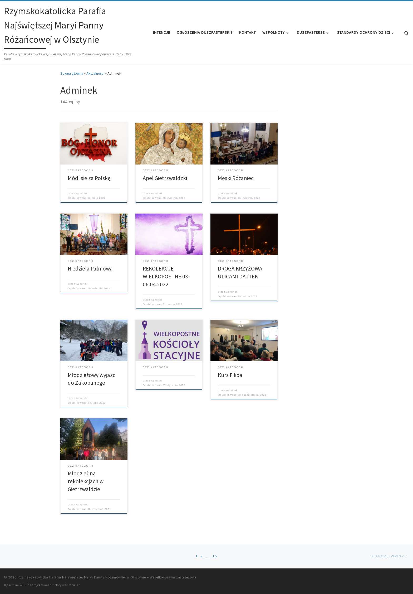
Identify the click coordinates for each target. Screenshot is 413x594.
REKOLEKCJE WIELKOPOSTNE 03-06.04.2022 (166, 276)
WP (22, 585)
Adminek (81, 193)
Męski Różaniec (236, 178)
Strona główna (71, 73)
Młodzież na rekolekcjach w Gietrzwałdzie (86, 481)
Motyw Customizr (67, 585)
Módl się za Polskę (89, 178)
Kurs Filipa (230, 375)
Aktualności (95, 73)
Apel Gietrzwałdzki (165, 178)
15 (215, 556)
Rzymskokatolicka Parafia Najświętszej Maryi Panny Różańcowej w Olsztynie (82, 577)
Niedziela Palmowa (90, 268)
